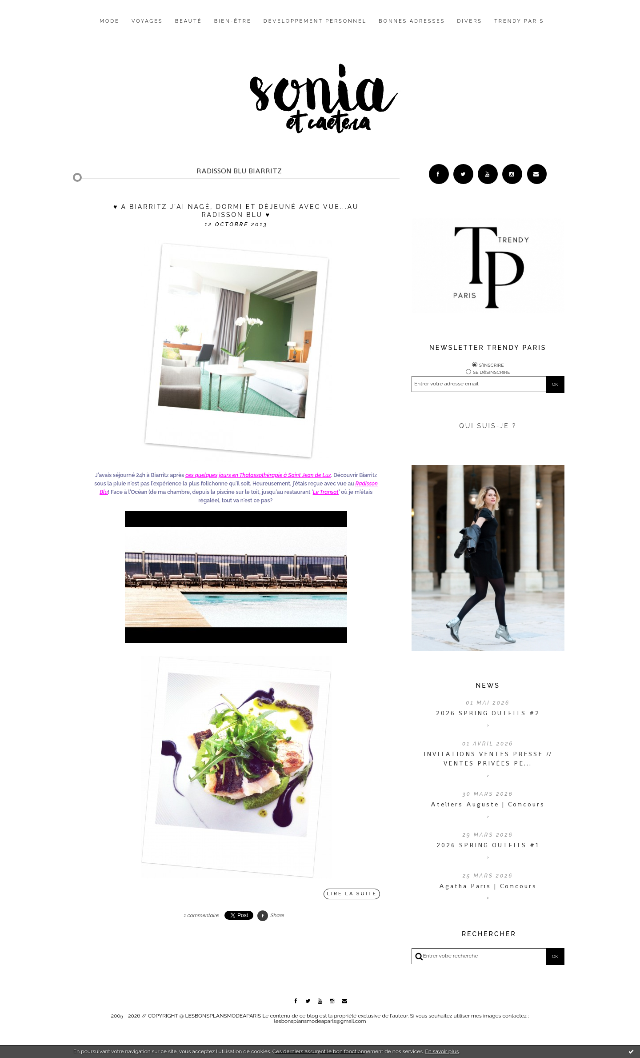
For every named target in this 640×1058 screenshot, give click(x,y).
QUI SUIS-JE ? (487, 425)
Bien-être (233, 21)
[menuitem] (109, 28)
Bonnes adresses (412, 21)
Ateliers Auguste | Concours (488, 804)
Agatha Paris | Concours (488, 886)
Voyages (147, 21)
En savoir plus (442, 1051)
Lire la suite (352, 894)
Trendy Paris (519, 21)
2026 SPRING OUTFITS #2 (488, 713)
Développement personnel (315, 21)
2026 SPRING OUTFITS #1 (487, 845)
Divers (469, 21)
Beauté (188, 21)
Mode (110, 21)
